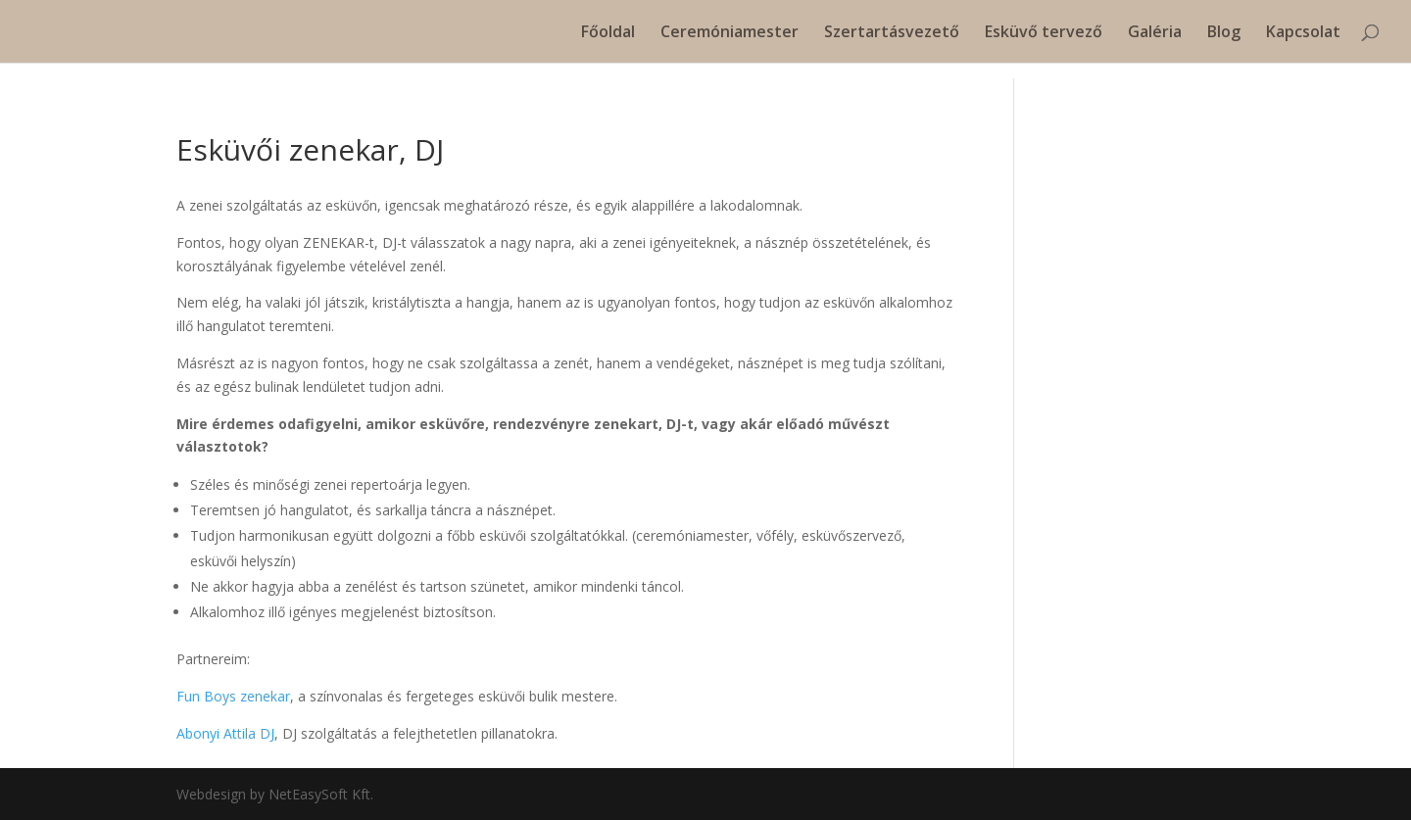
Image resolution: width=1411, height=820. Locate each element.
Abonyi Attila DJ (225, 733)
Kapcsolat (1303, 33)
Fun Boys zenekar (233, 696)
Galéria (1155, 33)
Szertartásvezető (891, 33)
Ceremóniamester (729, 33)
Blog (1224, 33)
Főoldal (608, 33)
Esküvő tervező (1043, 33)
